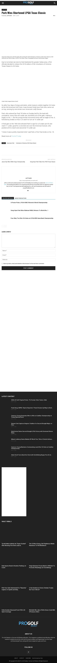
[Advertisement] (14, 301)
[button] (2, 3)
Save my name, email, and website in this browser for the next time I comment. (23, 263)
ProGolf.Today (16, 136)
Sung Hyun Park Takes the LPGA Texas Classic (42, 162)
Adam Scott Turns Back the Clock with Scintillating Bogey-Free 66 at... (31, 455)
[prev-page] (3, 226)
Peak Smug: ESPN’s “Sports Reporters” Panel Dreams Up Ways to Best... (32, 408)
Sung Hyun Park (10, 143)
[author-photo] (28, 175)
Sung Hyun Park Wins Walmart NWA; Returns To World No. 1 (29, 210)
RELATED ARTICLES (8, 198)
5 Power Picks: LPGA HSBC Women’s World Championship (29, 202)
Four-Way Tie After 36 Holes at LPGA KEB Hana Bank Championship (32, 218)
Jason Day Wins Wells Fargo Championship (13, 162)
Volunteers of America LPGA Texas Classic (26, 143)
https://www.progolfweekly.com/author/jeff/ (28, 180)
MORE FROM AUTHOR (20, 198)
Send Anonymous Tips (37, 658)
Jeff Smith (9, 15)
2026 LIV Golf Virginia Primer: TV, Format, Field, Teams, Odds (29, 400)
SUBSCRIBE (28, 658)
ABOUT (16, 658)
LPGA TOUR (4, 9)
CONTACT (21, 658)
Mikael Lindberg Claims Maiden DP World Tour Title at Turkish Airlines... (32, 439)
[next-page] (5, 226)
